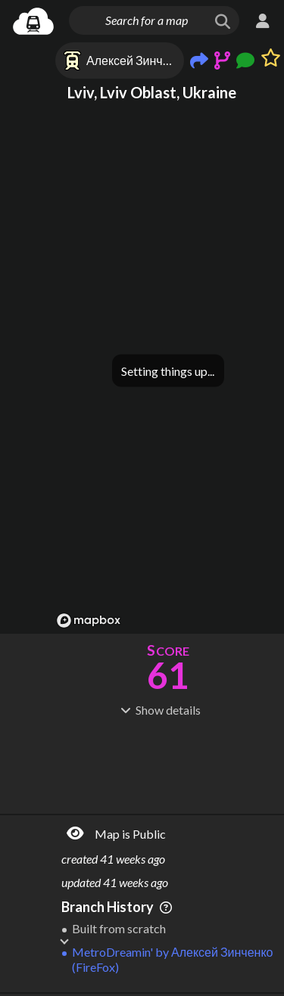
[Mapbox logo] (88, 620)
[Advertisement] (168, 764)
